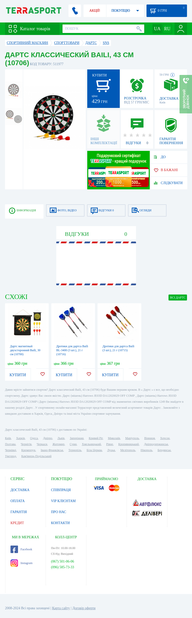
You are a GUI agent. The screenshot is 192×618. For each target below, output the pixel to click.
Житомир (58, 444)
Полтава (10, 444)
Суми (73, 444)
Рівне (109, 444)
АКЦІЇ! (94, 10)
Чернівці (10, 450)
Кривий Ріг (96, 438)
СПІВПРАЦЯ (61, 490)
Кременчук (28, 450)
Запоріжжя (77, 438)
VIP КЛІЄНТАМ (63, 501)
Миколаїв (114, 438)
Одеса (34, 438)
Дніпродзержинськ (156, 444)
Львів (61, 438)
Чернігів (26, 444)
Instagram (21, 563)
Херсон (165, 438)
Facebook (21, 549)
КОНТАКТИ (60, 523)
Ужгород (10, 456)
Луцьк (111, 450)
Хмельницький (91, 444)
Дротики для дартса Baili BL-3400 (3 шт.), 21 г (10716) (72, 350)
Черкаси (42, 444)
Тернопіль (75, 450)
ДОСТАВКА (20, 490)
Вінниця (149, 438)
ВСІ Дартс (178, 297)
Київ (8, 438)
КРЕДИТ (17, 523)
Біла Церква (94, 450)
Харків (20, 438)
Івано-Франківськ (52, 450)
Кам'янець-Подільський (36, 456)
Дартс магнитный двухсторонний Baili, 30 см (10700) (25, 350)
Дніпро (47, 438)
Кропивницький (128, 444)
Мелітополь (127, 450)
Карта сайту (61, 608)
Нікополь (146, 450)
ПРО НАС (58, 512)
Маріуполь (132, 438)
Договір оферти (84, 608)
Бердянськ (164, 450)
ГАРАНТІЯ (18, 512)
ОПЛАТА (17, 501)
